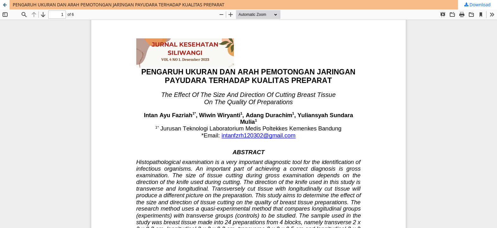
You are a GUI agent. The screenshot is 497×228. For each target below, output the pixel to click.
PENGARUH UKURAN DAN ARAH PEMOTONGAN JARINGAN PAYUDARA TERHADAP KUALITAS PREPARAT (118, 5)
